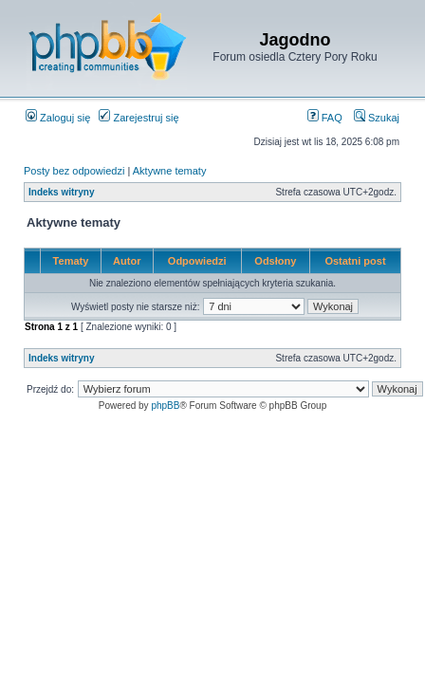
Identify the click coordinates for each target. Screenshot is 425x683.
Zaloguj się (58, 117)
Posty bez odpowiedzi (74, 170)
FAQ (324, 117)
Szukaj (376, 117)
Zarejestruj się (138, 117)
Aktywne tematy (170, 170)
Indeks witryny (61, 192)
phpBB (165, 405)
